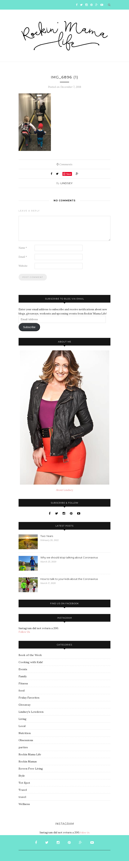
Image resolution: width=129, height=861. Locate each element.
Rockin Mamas (28, 761)
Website (23, 266)
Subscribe (29, 327)
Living (22, 719)
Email (23, 256)
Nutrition (25, 733)
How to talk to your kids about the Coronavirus (69, 578)
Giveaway (24, 704)
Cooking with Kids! (31, 662)
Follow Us (24, 632)
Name (23, 247)
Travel (23, 790)
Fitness (23, 683)
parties (23, 747)
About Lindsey (64, 490)
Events (23, 669)
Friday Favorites (29, 697)
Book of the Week (30, 655)
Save (68, 174)
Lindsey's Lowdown (31, 712)
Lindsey (66, 183)
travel (22, 797)
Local (22, 726)
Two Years (46, 536)
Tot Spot (24, 782)
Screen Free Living (31, 768)
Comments (64, 164)
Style (22, 775)
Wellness (24, 804)
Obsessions (26, 740)
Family (23, 676)
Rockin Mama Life (30, 754)
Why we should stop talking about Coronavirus (69, 557)
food (21, 690)
